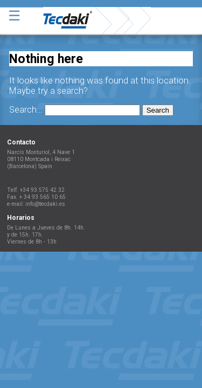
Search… (26, 110)
